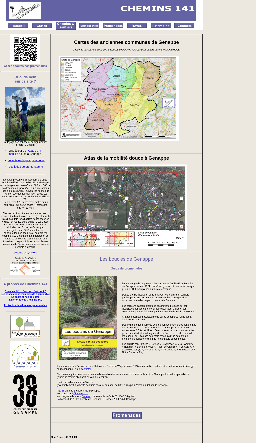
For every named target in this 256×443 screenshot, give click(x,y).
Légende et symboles (25, 252)
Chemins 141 (80, 393)
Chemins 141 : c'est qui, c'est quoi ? (25, 291)
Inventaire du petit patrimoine (26, 160)
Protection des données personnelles (25, 305)
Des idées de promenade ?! (25, 166)
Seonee (86, 396)
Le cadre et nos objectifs (25, 297)
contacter (86, 369)
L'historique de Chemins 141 (25, 299)
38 (63, 390)
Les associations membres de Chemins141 (25, 294)
